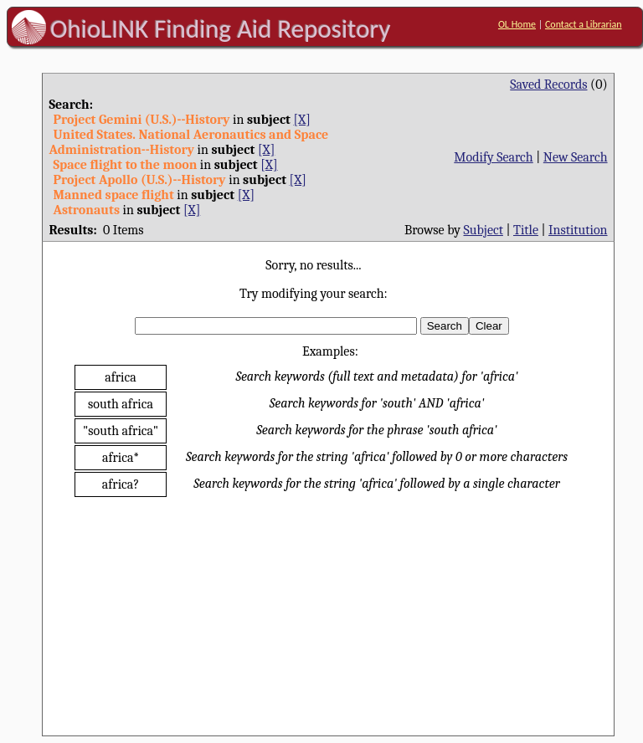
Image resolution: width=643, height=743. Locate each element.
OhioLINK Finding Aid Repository (220, 28)
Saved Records (548, 84)
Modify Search (493, 157)
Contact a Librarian (583, 24)
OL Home (517, 24)
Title (525, 230)
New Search (575, 157)
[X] (301, 119)
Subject (483, 230)
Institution (578, 230)
